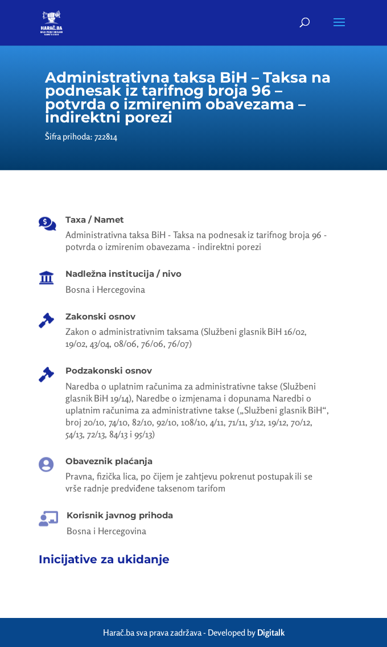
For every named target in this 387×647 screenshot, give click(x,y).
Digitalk (271, 632)
